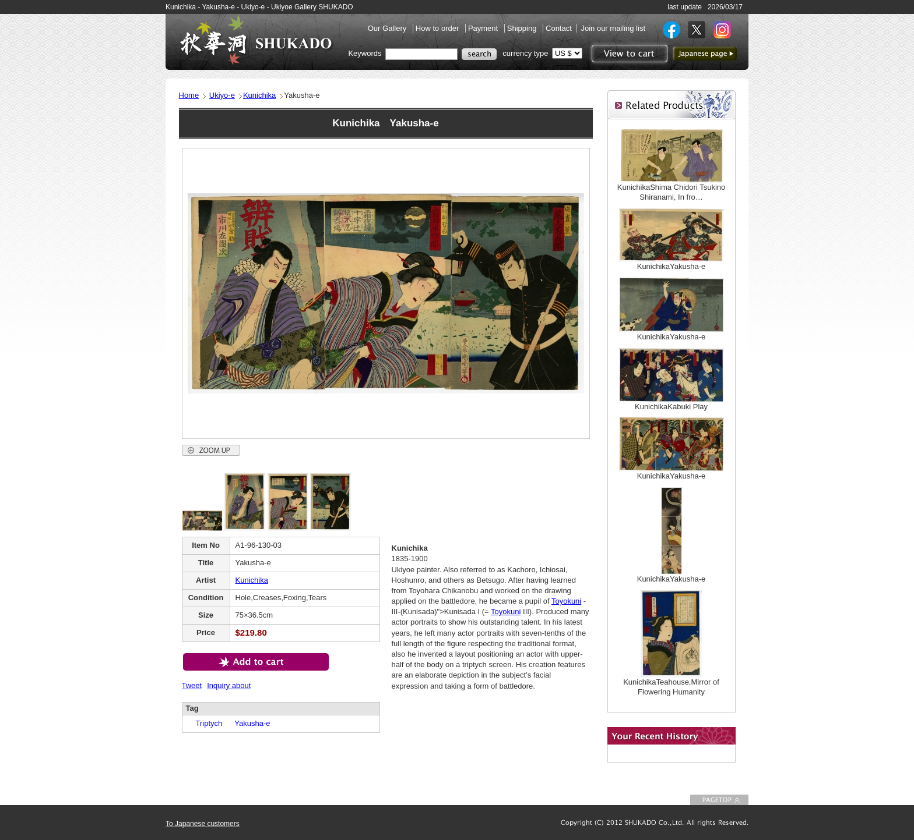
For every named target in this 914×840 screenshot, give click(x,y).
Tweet (192, 685)
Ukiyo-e (222, 95)
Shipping (523, 28)
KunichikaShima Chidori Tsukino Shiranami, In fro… (671, 192)
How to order (438, 28)
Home (189, 95)
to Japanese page (705, 54)
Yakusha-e (248, 723)
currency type (525, 53)
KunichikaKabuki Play (671, 406)
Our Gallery (388, 28)
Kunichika (259, 95)
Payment (484, 28)
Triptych (205, 723)
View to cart (628, 53)
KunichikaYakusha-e (671, 266)
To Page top (719, 800)
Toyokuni (566, 601)
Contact (559, 28)
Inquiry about (229, 685)
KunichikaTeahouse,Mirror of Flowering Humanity (671, 687)
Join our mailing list (613, 28)
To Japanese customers (203, 824)
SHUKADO (256, 39)
